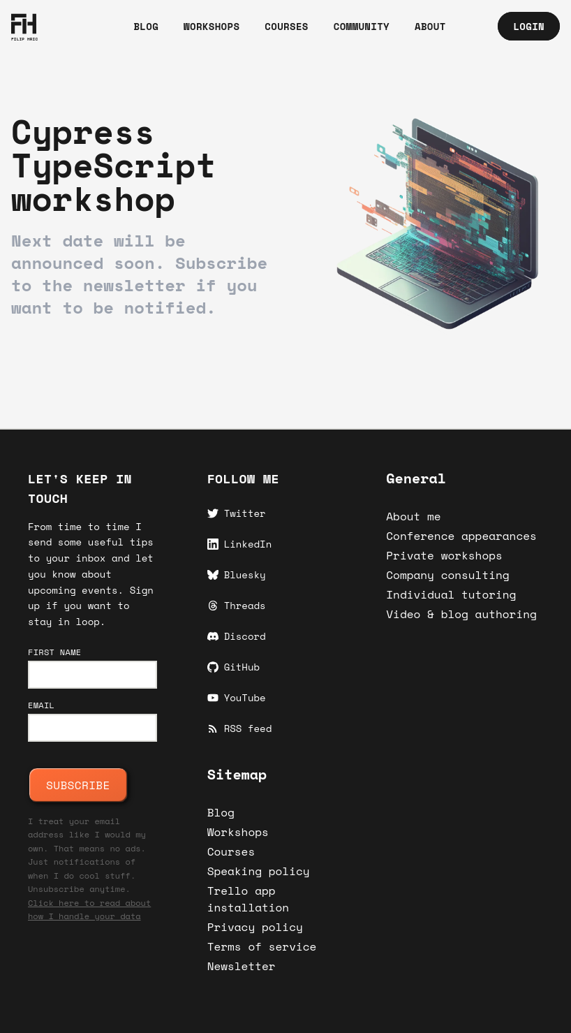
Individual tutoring (451, 594)
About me (413, 516)
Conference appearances (461, 535)
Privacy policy (255, 926)
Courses (231, 851)
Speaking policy (258, 871)
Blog (221, 812)
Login (528, 26)
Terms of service (262, 946)
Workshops (238, 831)
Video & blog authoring (461, 614)
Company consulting (447, 574)
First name (54, 652)
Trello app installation (248, 899)
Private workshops (444, 555)
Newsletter (241, 966)
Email (41, 705)
